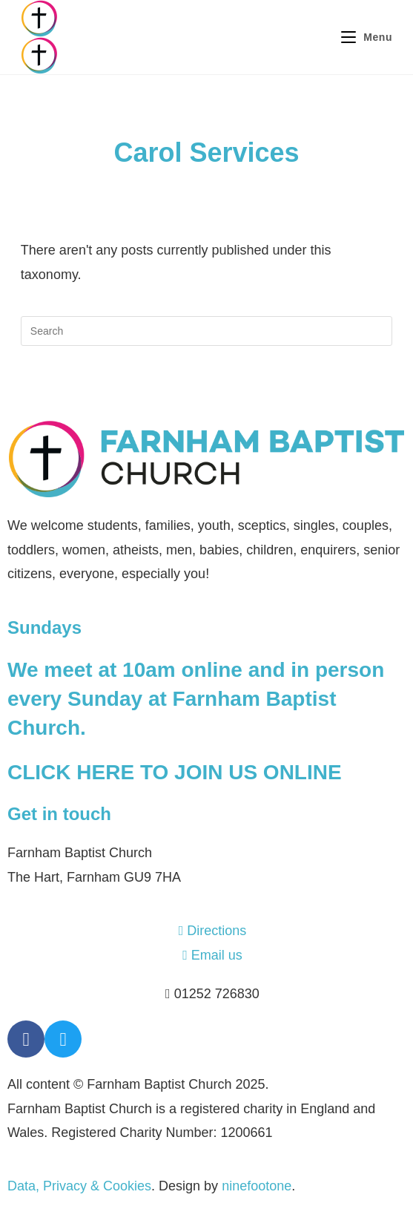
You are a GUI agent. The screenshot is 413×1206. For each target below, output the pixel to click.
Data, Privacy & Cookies (79, 1186)
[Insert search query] (206, 331)
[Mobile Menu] (366, 37)
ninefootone (256, 1186)
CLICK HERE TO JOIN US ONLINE (174, 772)
